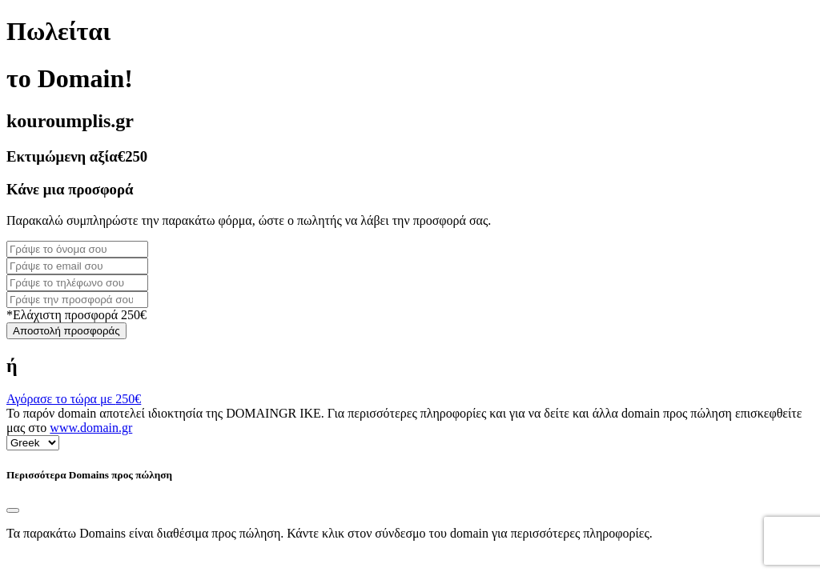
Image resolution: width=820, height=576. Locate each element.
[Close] (12, 510)
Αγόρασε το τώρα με (73, 399)
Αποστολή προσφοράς (66, 331)
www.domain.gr (91, 427)
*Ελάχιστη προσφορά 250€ (76, 315)
